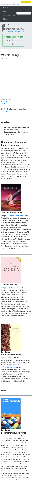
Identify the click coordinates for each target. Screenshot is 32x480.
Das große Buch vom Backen (11, 288)
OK (26, 2)
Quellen (3, 103)
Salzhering (4, 111)
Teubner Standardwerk (16, 216)
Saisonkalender (9, 15)
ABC (4, 11)
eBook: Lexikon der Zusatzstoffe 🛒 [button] (13, 40)
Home (8, 7)
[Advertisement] (16, 76)
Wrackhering (5, 101)
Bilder (5, 19)
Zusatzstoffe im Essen (9, 436)
